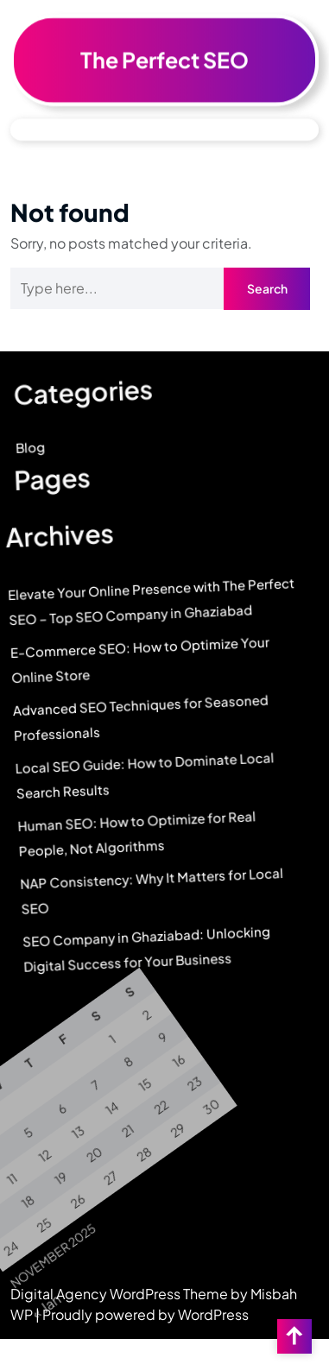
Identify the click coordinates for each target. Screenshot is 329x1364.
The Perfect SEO (164, 55)
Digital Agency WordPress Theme (120, 1294)
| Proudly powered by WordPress (142, 1314)
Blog (23, 455)
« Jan (57, 1305)
